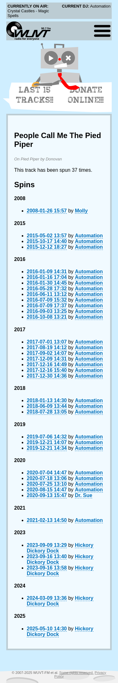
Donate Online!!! (86, 95)
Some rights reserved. (76, 672)
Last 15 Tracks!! (34, 95)
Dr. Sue (83, 495)
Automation (89, 235)
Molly (81, 210)
